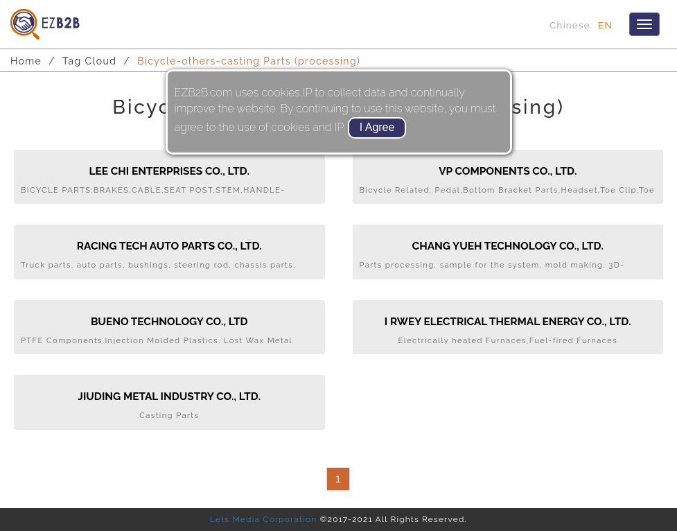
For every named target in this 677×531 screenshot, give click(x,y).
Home (26, 61)
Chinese (569, 25)
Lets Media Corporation (263, 519)
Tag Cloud (89, 61)
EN (605, 25)
